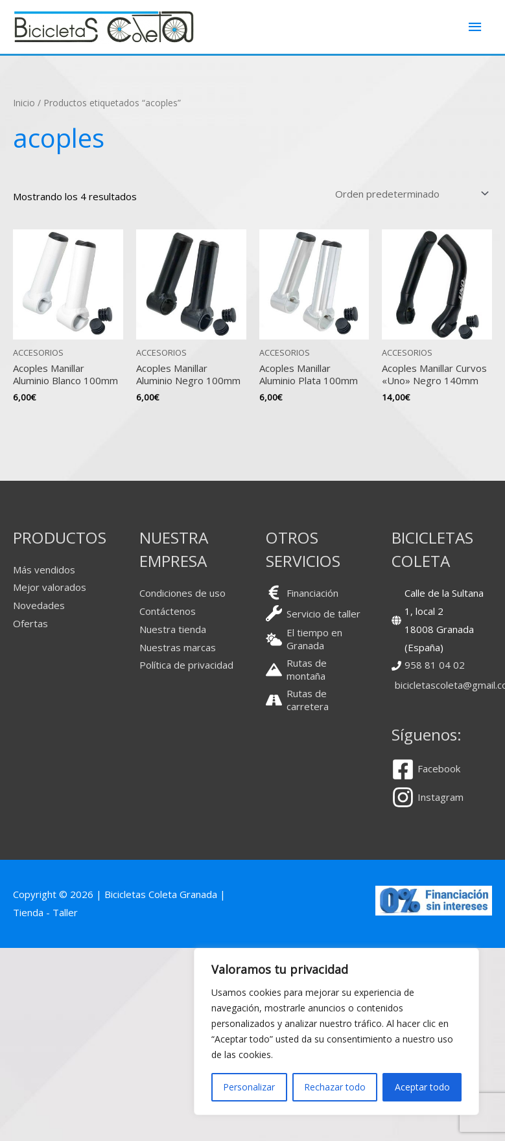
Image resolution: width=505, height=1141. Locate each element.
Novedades (39, 605)
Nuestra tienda (172, 629)
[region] (336, 1031)
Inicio (24, 103)
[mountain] (316, 669)
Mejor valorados (49, 587)
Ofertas (30, 623)
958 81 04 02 (435, 664)
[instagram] (428, 797)
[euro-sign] (302, 592)
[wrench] (313, 613)
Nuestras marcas (177, 647)
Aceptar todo (422, 1087)
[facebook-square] (431, 769)
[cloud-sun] (316, 639)
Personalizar (249, 1087)
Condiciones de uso (182, 592)
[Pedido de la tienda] (409, 193)
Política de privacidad (186, 664)
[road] (316, 700)
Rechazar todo (335, 1087)
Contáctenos (167, 611)
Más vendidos (44, 569)
